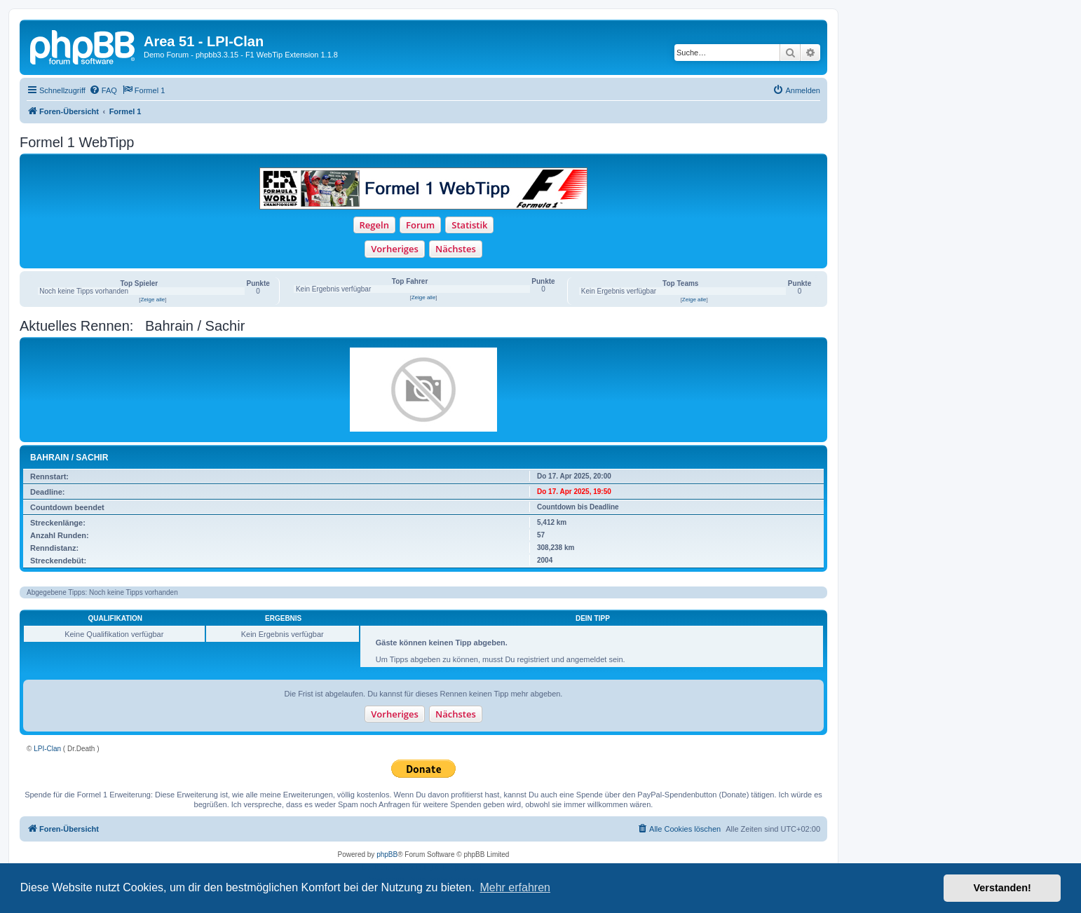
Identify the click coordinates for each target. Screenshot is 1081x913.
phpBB (386, 854)
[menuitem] (103, 90)
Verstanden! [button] (1002, 887)
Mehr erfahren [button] (515, 887)
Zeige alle (152, 299)
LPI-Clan (47, 749)
